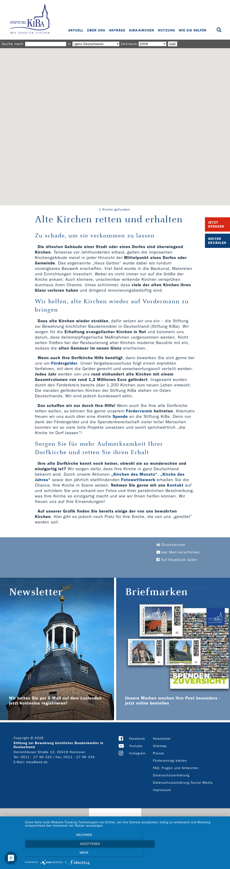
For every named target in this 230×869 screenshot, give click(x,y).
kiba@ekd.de (37, 762)
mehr (195, 854)
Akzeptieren (125, 854)
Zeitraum (129, 44)
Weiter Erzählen (217, 241)
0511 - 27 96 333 (36, 757)
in (69, 44)
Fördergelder (64, 363)
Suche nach (12, 44)
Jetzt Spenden (216, 224)
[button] (115, 123)
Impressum (162, 790)
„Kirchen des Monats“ (134, 474)
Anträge (118, 30)
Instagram (137, 753)
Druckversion (171, 545)
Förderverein (139, 410)
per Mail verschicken (178, 552)
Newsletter (162, 739)
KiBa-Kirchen (142, 30)
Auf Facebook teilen (176, 560)
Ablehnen (55, 854)
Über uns (97, 30)
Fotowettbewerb (138, 479)
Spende (120, 416)
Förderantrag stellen (170, 761)
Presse (158, 753)
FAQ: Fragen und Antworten (176, 768)
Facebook (137, 739)
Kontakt (175, 485)
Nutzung (167, 30)
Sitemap (160, 746)
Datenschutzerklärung (171, 775)
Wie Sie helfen (193, 30)
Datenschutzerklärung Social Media (183, 783)
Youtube (135, 746)
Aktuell (76, 30)
